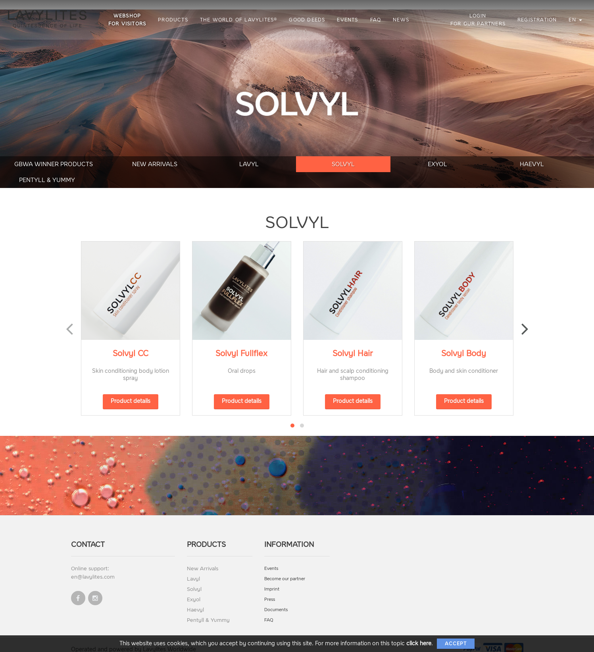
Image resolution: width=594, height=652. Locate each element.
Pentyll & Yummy (551, 170)
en (575, 20)
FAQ (376, 20)
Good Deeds (308, 20)
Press (269, 590)
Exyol (382, 170)
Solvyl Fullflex (241, 344)
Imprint (271, 579)
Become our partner (284, 569)
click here (418, 643)
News (402, 20)
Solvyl (296, 170)
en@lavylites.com (93, 567)
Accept (456, 643)
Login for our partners (478, 20)
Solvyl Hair (353, 344)
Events (348, 20)
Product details (130, 391)
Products (174, 20)
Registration (537, 20)
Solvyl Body (463, 344)
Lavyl (212, 170)
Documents (276, 600)
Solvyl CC (130, 344)
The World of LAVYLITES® (239, 20)
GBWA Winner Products (42, 170)
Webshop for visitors (128, 20)
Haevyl (467, 170)
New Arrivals (127, 170)
